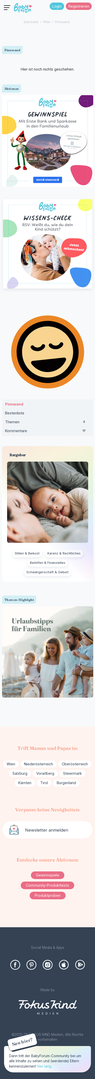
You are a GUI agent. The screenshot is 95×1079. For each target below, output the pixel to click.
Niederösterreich (38, 764)
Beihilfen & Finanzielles (47, 563)
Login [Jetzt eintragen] (57, 6)
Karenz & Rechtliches (64, 553)
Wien (11, 764)
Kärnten (24, 783)
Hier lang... (45, 1066)
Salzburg (19, 773)
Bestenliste (14, 413)
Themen (47, 423)
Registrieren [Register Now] (78, 6)
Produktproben (48, 895)
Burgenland (66, 783)
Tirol (44, 783)
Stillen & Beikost (27, 553)
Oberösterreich (75, 764)
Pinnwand (14, 404)
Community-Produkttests (47, 885)
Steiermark (72, 773)
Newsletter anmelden (46, 830)
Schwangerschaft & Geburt (47, 572)
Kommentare (47, 431)
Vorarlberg (45, 773)
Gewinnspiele (47, 875)
